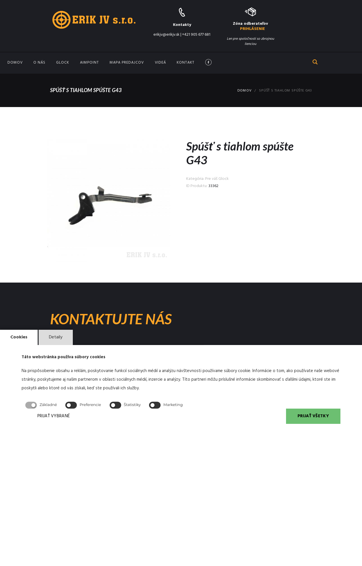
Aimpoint (89, 63)
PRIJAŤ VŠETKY (313, 416)
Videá (160, 63)
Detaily (55, 337)
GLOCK (62, 63)
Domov (15, 63)
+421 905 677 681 (196, 34)
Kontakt (186, 63)
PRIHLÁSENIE (252, 29)
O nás (39, 63)
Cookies (18, 337)
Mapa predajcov (127, 63)
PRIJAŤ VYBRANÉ (53, 416)
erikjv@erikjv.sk (166, 34)
